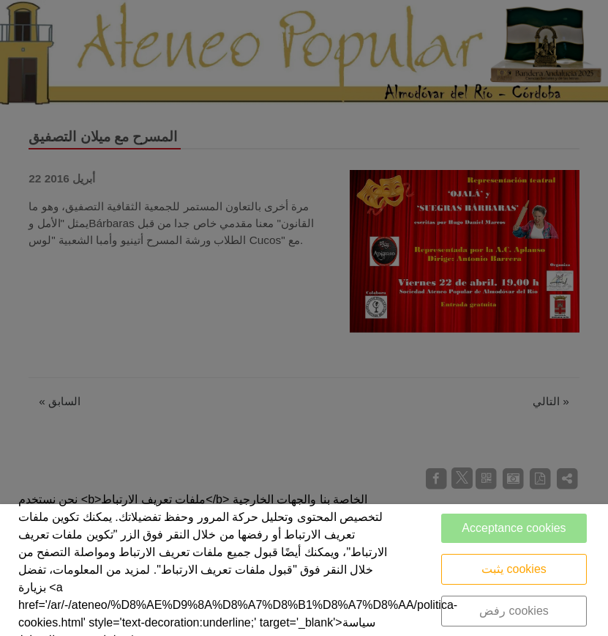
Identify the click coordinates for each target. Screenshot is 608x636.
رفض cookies (514, 610)
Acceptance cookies (514, 528)
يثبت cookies (514, 569)
